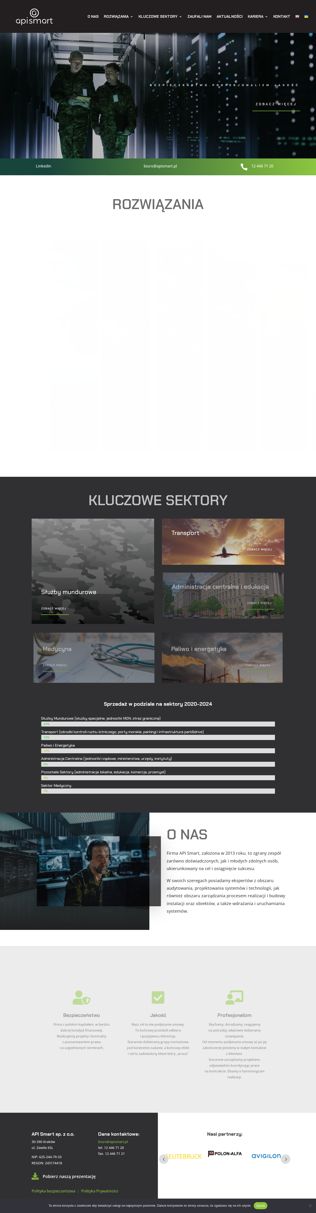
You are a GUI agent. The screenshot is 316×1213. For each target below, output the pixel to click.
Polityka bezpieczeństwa (54, 1191)
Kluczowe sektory (158, 16)
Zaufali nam (199, 16)
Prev (164, 1159)
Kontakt (281, 16)
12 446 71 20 (262, 166)
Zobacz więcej (276, 104)
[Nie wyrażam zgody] (310, 1205)
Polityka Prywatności (99, 1191)
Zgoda (260, 1205)
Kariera (255, 16)
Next (285, 1159)
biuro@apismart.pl (160, 166)
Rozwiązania (116, 16)
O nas (93, 16)
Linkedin (43, 166)
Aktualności (230, 16)
